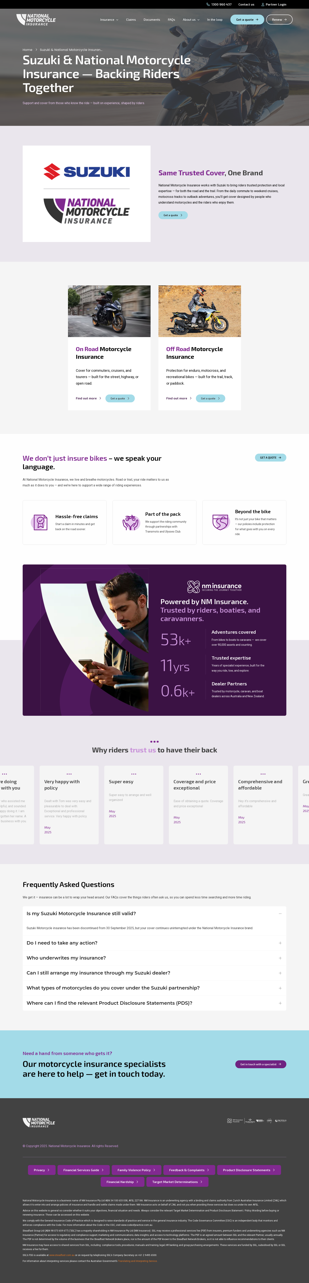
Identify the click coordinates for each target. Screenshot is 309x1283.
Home (27, 50)
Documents (152, 19)
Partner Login (274, 4)
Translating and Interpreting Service (137, 1261)
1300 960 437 (219, 4)
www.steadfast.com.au (61, 1255)
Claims (131, 19)
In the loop (214, 19)
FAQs (171, 19)
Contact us (246, 4)
